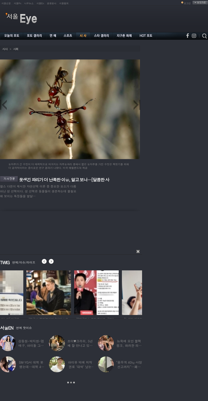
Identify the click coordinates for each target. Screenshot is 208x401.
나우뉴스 (29, 3)
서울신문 (6, 3)
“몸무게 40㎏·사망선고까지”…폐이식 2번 (129, 366)
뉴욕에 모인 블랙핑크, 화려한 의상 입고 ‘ (129, 345)
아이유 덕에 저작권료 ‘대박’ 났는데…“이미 (80, 366)
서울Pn (17, 3)
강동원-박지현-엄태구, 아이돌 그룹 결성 (31, 345)
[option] (22, 292)
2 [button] (71, 382)
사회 (15, 49)
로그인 (187, 3)
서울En (40, 3)
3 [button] (74, 382)
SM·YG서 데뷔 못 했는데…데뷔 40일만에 (31, 366)
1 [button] (68, 382)
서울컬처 (64, 3)
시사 (4, 49)
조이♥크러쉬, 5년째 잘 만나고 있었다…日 (80, 345)
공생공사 (51, 3)
